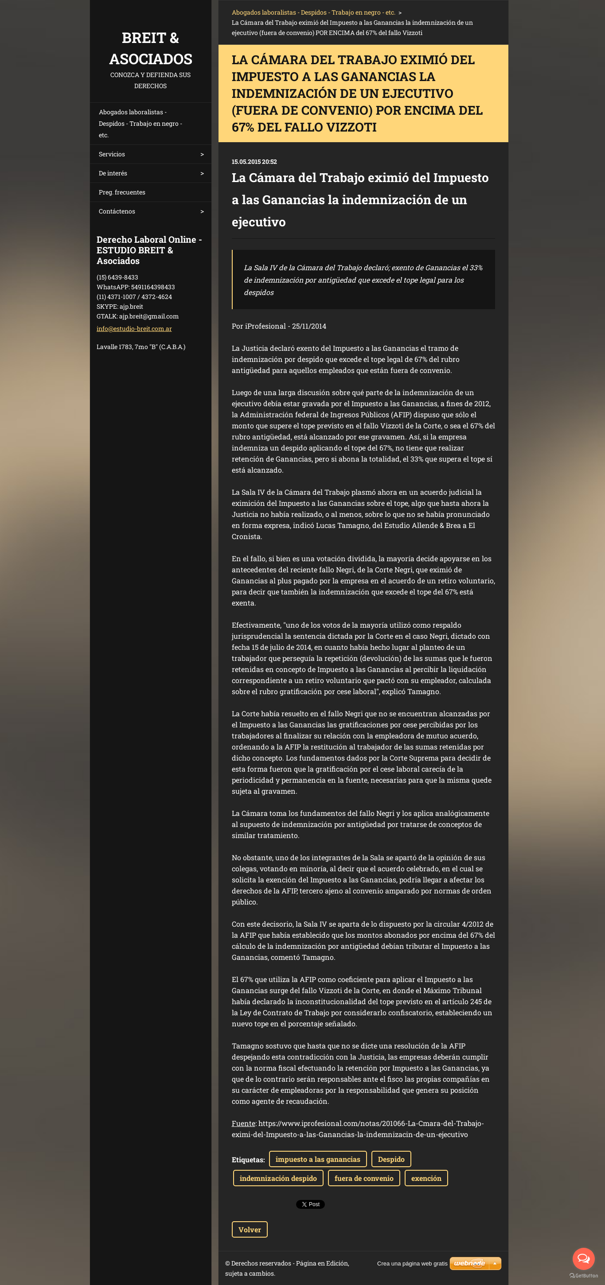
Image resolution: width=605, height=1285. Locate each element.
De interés (113, 173)
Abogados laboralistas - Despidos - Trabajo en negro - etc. (140, 123)
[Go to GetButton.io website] (584, 1276)
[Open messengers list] (584, 1259)
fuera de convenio (364, 1178)
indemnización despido (278, 1178)
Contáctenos (117, 211)
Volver (249, 1229)
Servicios (112, 154)
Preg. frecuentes (122, 192)
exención (426, 1178)
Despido (391, 1159)
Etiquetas (247, 1159)
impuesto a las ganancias (318, 1159)
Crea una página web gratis (412, 1263)
